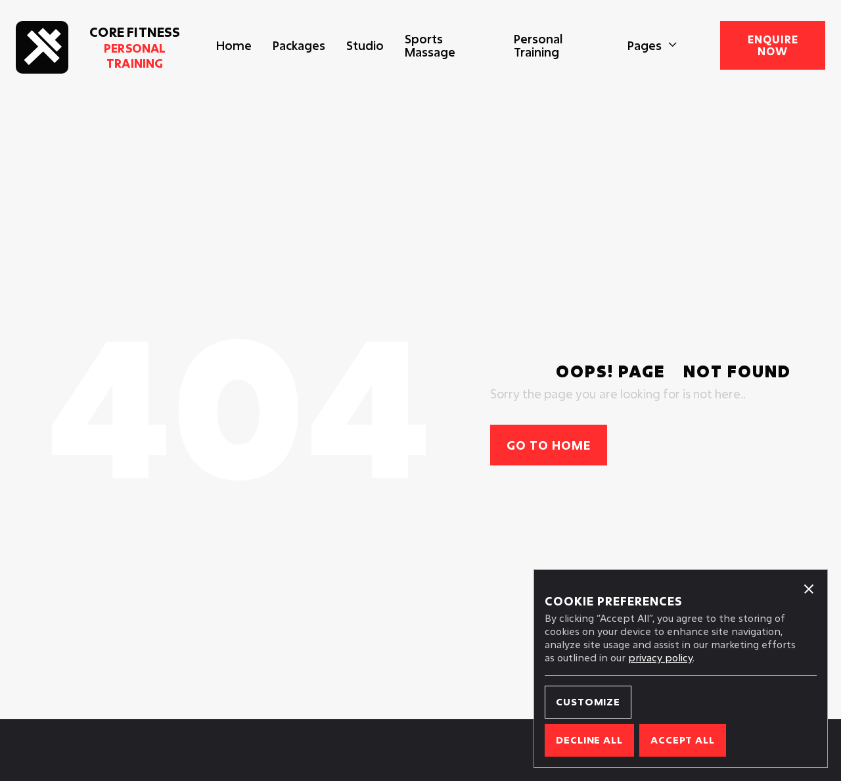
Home (234, 45)
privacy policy (660, 657)
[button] (652, 45)
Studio (365, 45)
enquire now (773, 45)
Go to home (549, 445)
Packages (299, 45)
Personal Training (538, 45)
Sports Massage (430, 45)
